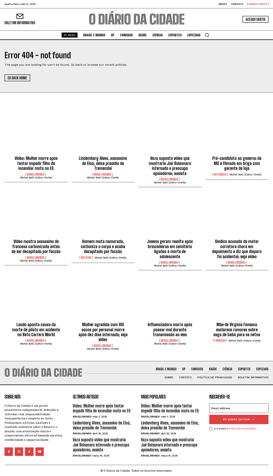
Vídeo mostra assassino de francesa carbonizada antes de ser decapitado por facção (36, 246)
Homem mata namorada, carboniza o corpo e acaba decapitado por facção (103, 246)
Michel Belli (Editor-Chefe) (36, 177)
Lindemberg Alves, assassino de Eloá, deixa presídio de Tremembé (103, 163)
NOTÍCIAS (86, 257)
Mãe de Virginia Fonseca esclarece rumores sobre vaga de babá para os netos (236, 329)
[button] (206, 34)
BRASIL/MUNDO (35, 174)
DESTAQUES (220, 174)
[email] (238, 408)
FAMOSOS (220, 340)
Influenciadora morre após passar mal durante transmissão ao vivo (170, 329)
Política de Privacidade (242, 428)
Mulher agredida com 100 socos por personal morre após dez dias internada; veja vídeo (103, 332)
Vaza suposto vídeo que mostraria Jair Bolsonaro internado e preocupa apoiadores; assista (170, 166)
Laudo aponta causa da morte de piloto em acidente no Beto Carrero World (36, 329)
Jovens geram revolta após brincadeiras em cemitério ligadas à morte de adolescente (170, 249)
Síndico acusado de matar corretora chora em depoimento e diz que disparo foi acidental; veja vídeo (237, 249)
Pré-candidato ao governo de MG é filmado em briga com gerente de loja (236, 163)
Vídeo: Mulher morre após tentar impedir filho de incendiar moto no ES (36, 163)
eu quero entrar (239, 419)
